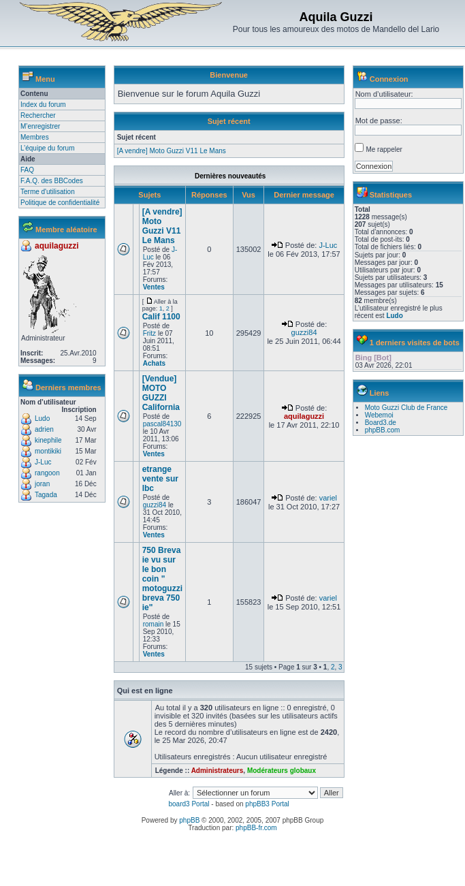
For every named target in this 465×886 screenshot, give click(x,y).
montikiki (48, 451)
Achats (154, 363)
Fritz (149, 333)
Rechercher (38, 115)
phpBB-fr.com (256, 828)
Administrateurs (217, 770)
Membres (34, 137)
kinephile (48, 440)
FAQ (27, 170)
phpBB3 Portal (267, 804)
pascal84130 (162, 424)
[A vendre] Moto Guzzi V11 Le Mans (171, 151)
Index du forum (43, 104)
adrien (44, 429)
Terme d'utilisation (47, 191)
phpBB (189, 820)
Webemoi (379, 415)
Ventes (154, 287)
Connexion (389, 79)
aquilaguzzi (57, 246)
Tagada (46, 495)
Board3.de (380, 422)
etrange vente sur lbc (160, 478)
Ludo (42, 418)
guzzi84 (304, 332)
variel (328, 498)
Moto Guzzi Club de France (406, 407)
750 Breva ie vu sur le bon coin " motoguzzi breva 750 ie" (162, 578)
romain (153, 624)
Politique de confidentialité (59, 202)
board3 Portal (188, 804)
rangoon (47, 473)
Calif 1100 (161, 316)
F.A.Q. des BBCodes (51, 181)
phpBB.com (382, 430)
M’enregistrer (40, 126)
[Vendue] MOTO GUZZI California (161, 393)
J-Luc (43, 462)
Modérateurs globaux (281, 770)
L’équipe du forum (47, 148)
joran (42, 484)
